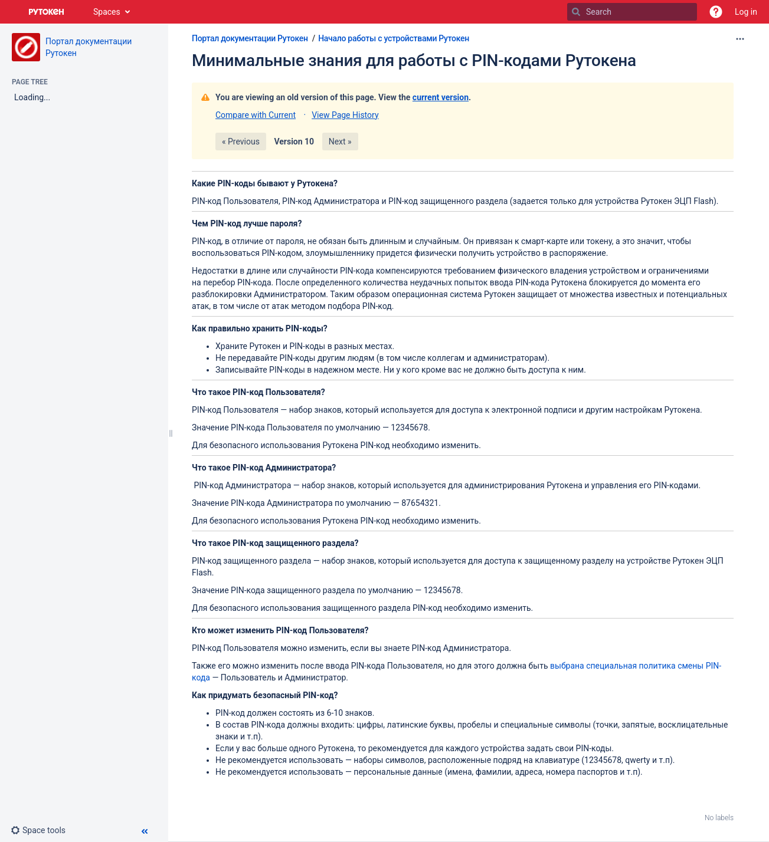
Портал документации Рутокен (250, 38)
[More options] (740, 39)
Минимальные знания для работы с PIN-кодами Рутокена (414, 60)
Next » (340, 141)
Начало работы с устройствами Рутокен (393, 38)
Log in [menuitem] (746, 12)
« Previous (241, 141)
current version (441, 97)
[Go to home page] (46, 12)
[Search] (576, 12)
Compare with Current (255, 115)
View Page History (345, 115)
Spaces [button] (106, 12)
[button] (716, 12)
